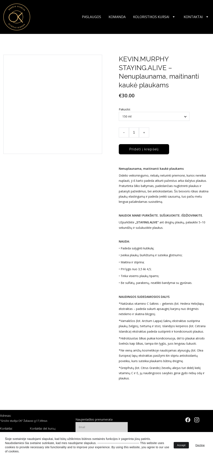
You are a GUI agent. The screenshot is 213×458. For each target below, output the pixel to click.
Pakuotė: (125, 109)
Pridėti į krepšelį (144, 149)
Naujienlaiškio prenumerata (94, 422)
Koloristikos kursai (151, 17)
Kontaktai (193, 17)
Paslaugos (91, 17)
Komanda (117, 17)
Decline (200, 445)
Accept (181, 445)
